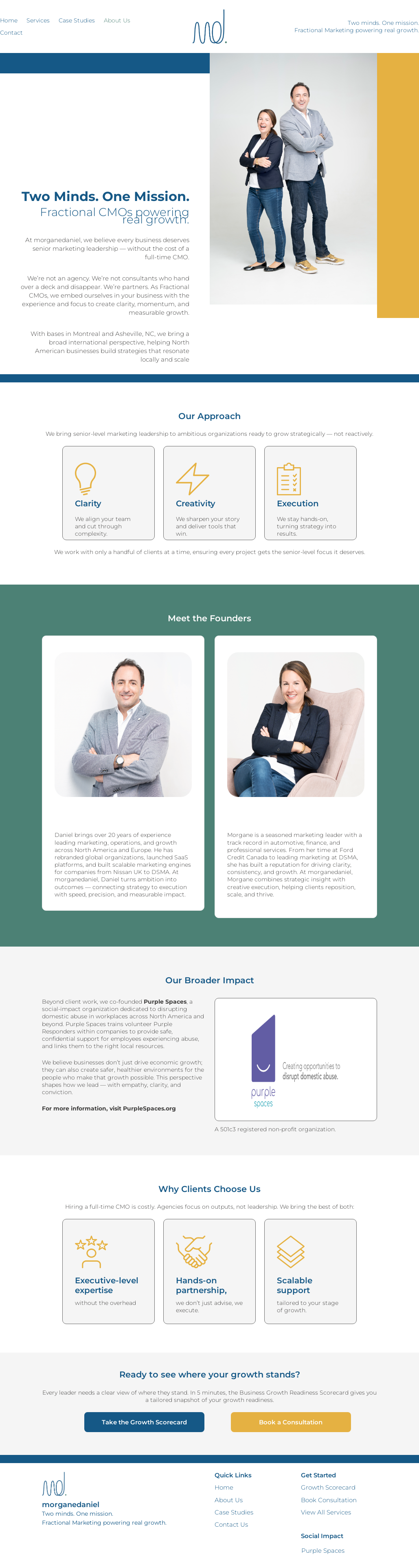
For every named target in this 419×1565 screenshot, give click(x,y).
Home (9, 21)
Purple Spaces (322, 1550)
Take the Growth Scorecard (144, 1422)
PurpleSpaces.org (149, 1108)
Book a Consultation (290, 1422)
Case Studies (77, 21)
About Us (117, 21)
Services (38, 21)
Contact (11, 33)
